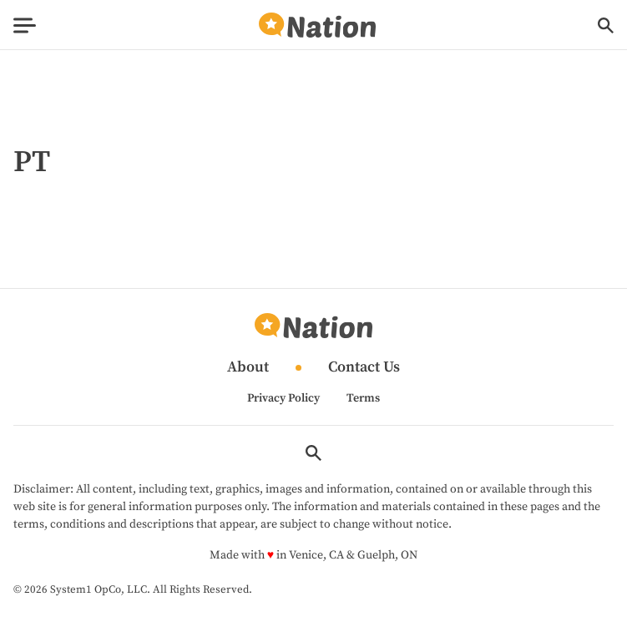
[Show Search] (606, 25)
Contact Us (364, 368)
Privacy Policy (283, 398)
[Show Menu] (24, 25)
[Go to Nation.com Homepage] (317, 25)
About (248, 368)
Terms (363, 398)
